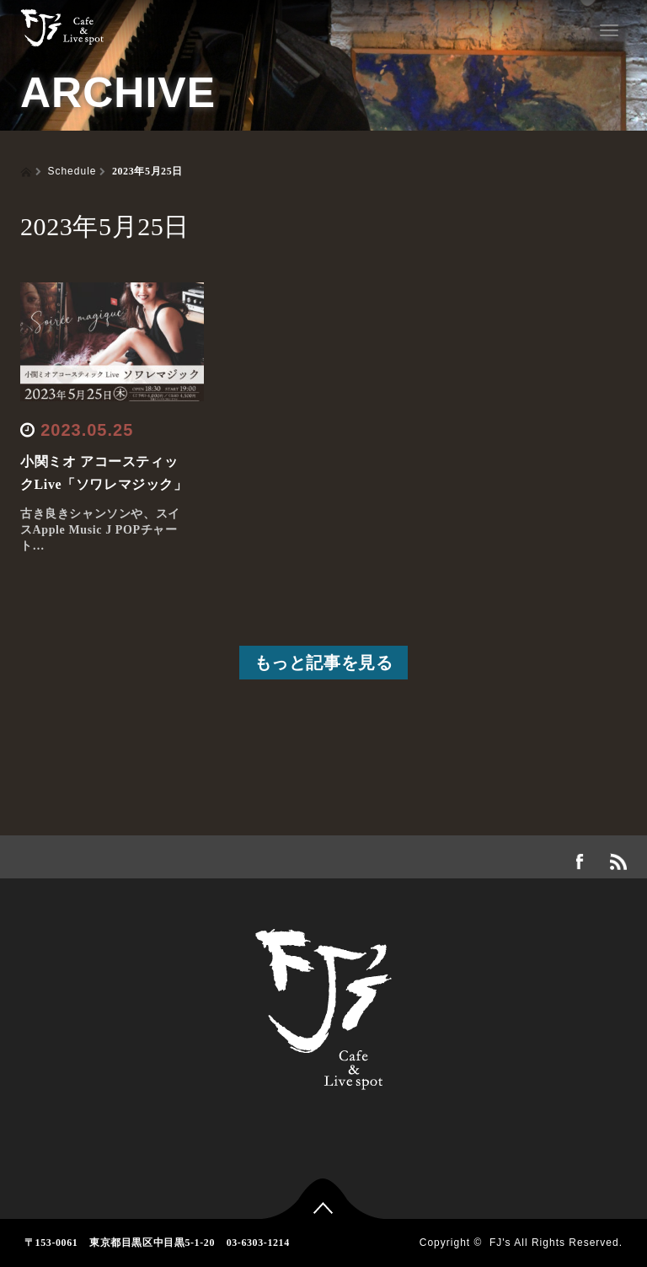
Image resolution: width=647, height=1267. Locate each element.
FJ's (500, 1242)
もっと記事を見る (323, 662)
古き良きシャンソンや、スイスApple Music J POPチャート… (100, 529)
